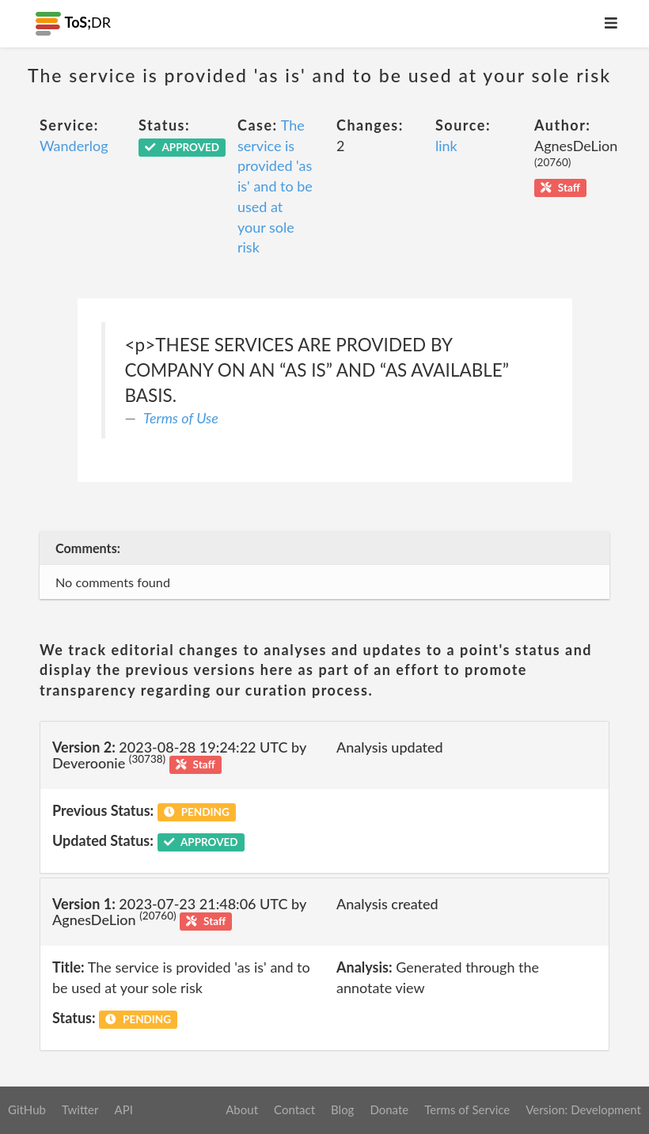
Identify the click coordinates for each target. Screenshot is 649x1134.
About (242, 1109)
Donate (389, 1109)
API (123, 1109)
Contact (294, 1109)
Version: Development (583, 1109)
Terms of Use (180, 418)
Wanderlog (74, 145)
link (446, 145)
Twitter (80, 1109)
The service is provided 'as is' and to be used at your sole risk (275, 186)
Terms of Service (467, 1109)
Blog (342, 1109)
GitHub (27, 1109)
